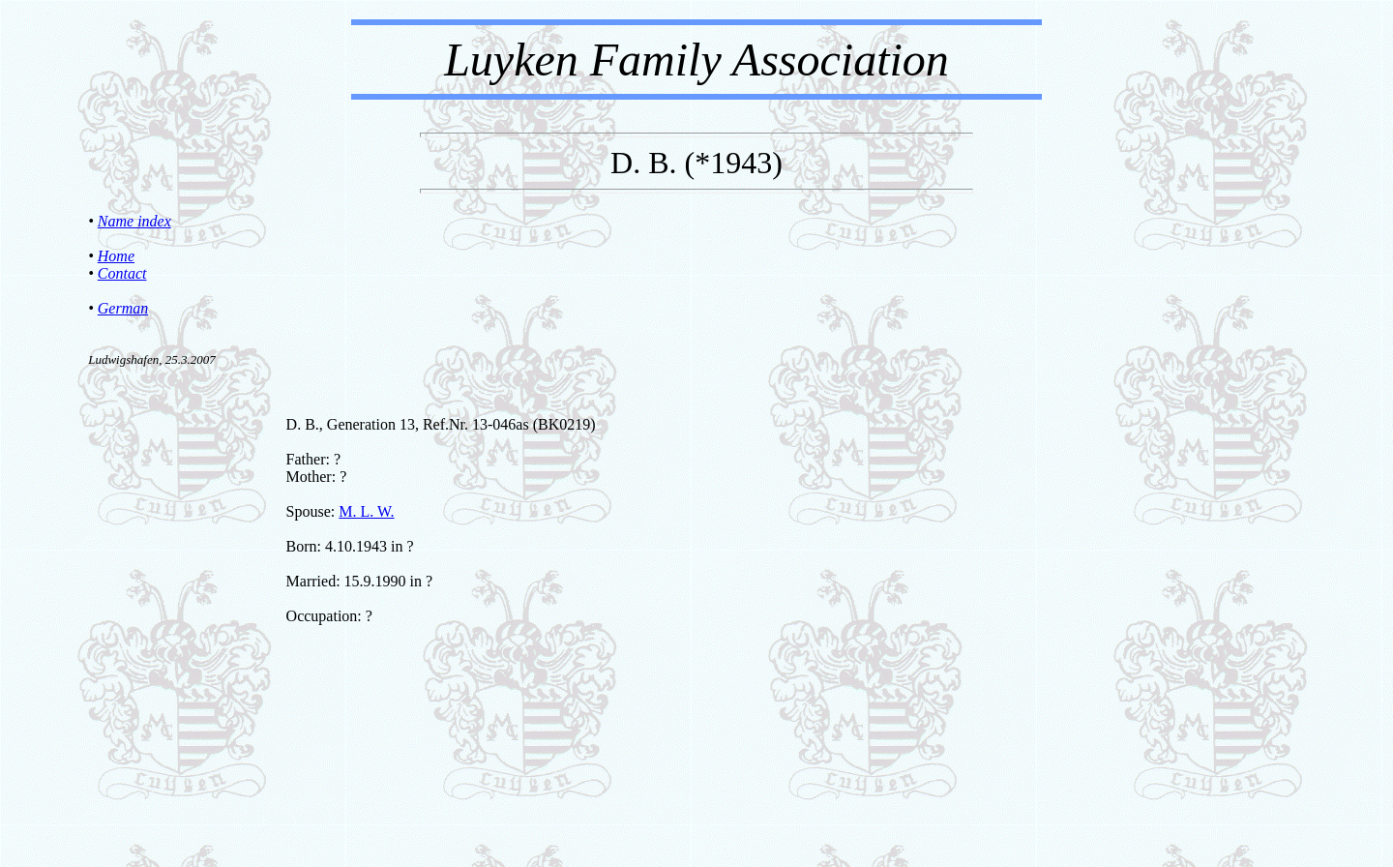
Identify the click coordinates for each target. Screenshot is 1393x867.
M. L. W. (366, 511)
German (123, 308)
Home (116, 256)
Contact (122, 273)
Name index (134, 221)
